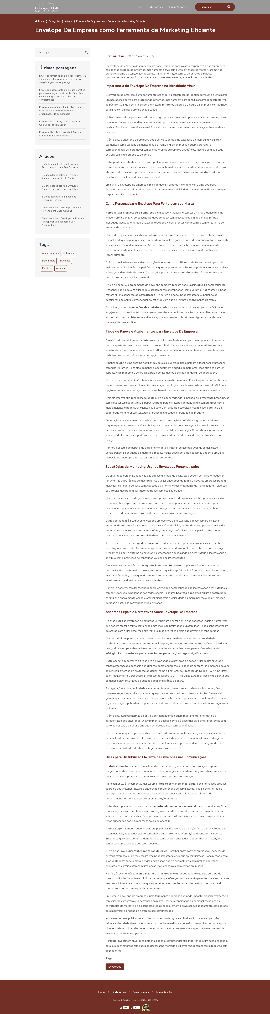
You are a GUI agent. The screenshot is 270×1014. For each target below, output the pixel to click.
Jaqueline (118, 56)
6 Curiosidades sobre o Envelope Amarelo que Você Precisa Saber (60, 187)
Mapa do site (163, 992)
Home (138, 7)
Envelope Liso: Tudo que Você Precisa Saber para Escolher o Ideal (60, 134)
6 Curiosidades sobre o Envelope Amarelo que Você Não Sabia (60, 176)
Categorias (154, 7)
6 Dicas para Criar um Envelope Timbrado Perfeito (59, 198)
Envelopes (65, 260)
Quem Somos (177, 7)
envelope (60, 268)
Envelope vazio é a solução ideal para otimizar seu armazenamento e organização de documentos (60, 111)
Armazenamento (50, 253)
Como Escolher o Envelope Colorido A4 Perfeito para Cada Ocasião (63, 209)
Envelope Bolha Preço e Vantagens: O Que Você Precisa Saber (60, 123)
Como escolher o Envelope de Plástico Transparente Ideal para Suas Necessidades (63, 222)
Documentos (48, 260)
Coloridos (68, 253)
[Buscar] (229, 7)
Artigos (46, 156)
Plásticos (46, 268)
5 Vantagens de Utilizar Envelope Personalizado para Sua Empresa (60, 165)
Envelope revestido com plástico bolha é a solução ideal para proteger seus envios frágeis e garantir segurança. (62, 79)
